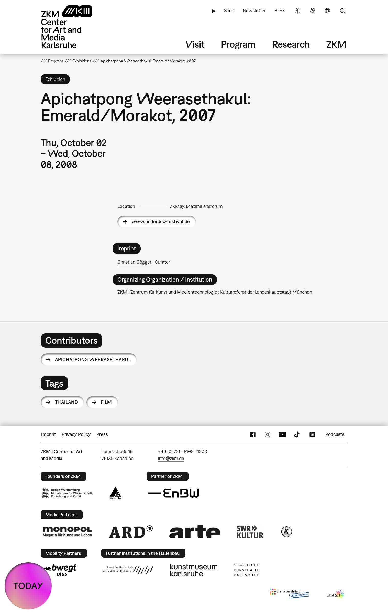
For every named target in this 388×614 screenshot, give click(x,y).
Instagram (267, 434)
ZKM (336, 44)
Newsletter (254, 10)
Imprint (48, 434)
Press (279, 10)
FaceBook (253, 434)
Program (238, 44)
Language (327, 11)
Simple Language (297, 11)
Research (291, 44)
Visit (195, 44)
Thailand (66, 402)
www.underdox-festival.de (161, 221)
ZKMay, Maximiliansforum (196, 206)
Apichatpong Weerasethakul (93, 359)
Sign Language (312, 11)
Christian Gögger (134, 262)
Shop (229, 10)
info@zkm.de (171, 458)
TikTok (297, 434)
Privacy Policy (76, 434)
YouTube (282, 434)
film (106, 402)
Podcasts (335, 434)
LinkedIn (312, 434)
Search (342, 11)
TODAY (28, 585)
